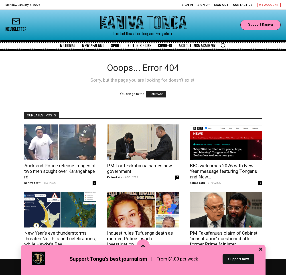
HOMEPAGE (156, 94)
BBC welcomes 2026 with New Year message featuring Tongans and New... (223, 171)
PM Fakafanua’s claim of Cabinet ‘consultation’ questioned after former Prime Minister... (224, 238)
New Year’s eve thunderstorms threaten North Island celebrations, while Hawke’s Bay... (60, 238)
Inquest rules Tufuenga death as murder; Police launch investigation (140, 238)
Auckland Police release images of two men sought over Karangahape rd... (60, 171)
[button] (223, 45)
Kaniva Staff (32, 182)
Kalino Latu (114, 177)
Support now (238, 267)
